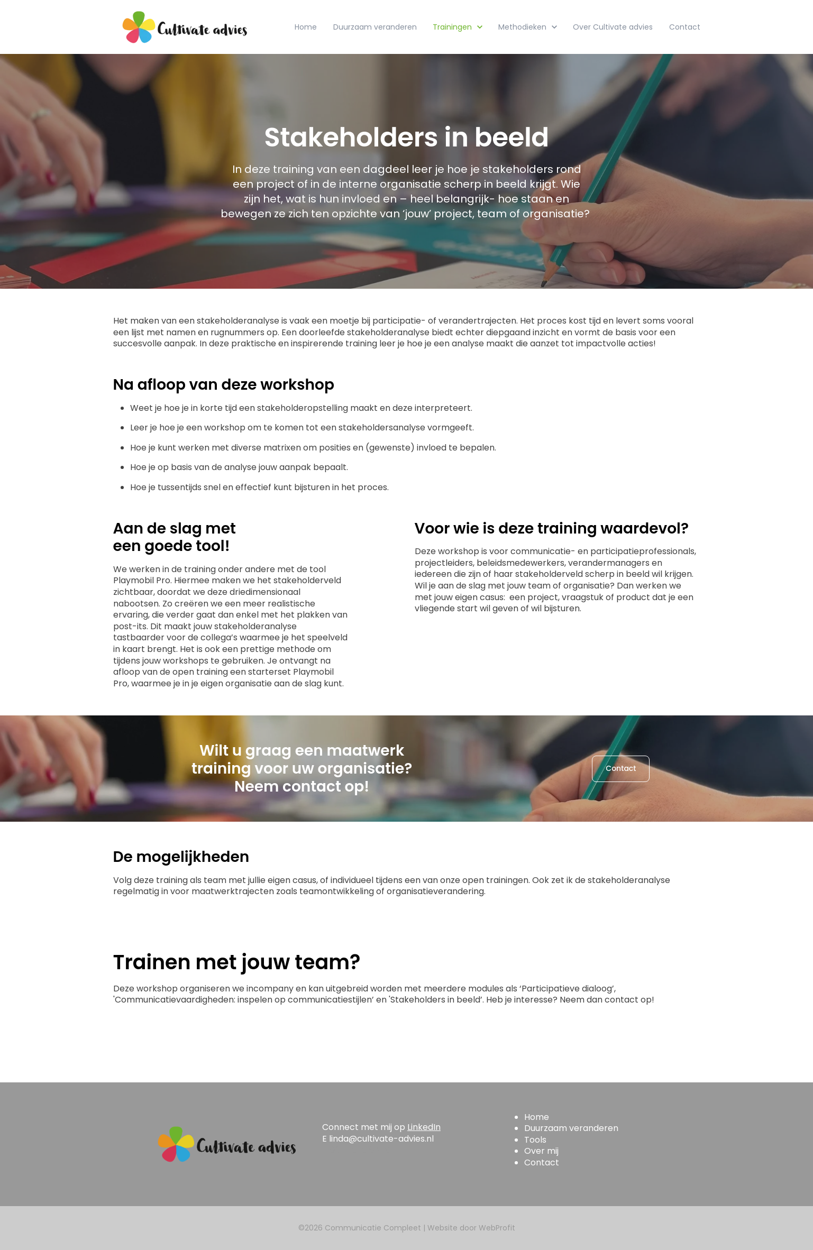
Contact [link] (621, 768)
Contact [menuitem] (541, 1162)
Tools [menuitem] (535, 1140)
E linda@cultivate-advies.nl (378, 1139)
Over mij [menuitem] (541, 1151)
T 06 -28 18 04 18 (356, 1150)
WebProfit (497, 1228)
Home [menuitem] (536, 1117)
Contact (684, 27)
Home (306, 27)
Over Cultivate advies (613, 27)
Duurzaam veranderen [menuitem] (571, 1128)
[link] (184, 27)
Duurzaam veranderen (375, 27)
